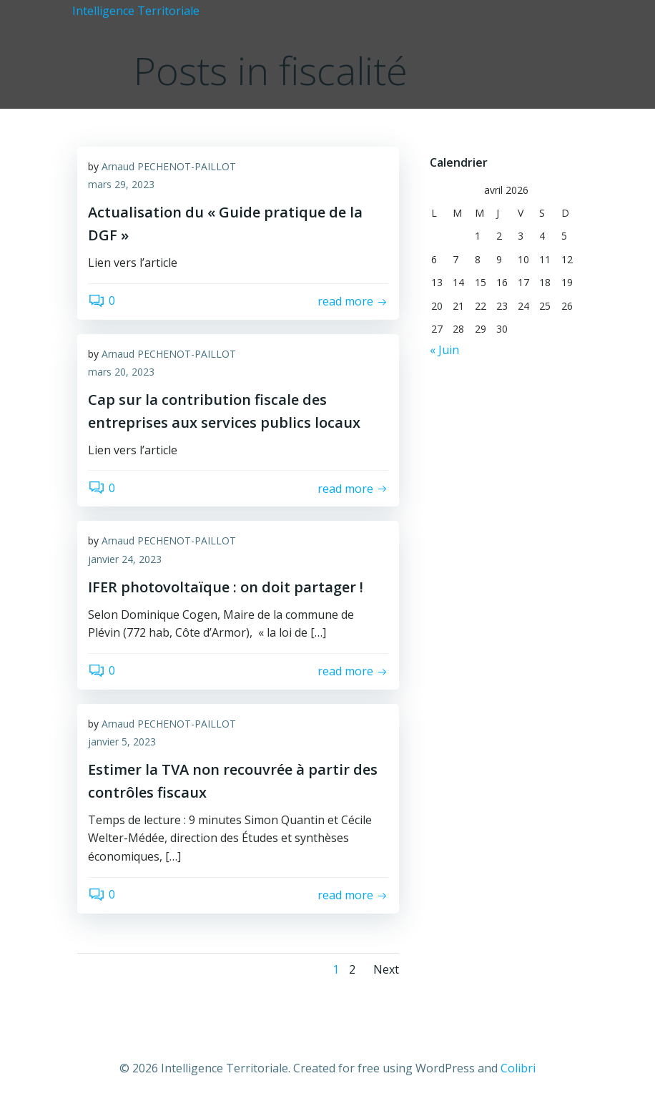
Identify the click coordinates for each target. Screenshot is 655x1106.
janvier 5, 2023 (122, 743)
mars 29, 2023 (121, 186)
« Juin (442, 348)
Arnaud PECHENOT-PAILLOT (169, 168)
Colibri (518, 1068)
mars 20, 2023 (121, 373)
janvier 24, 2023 (125, 560)
